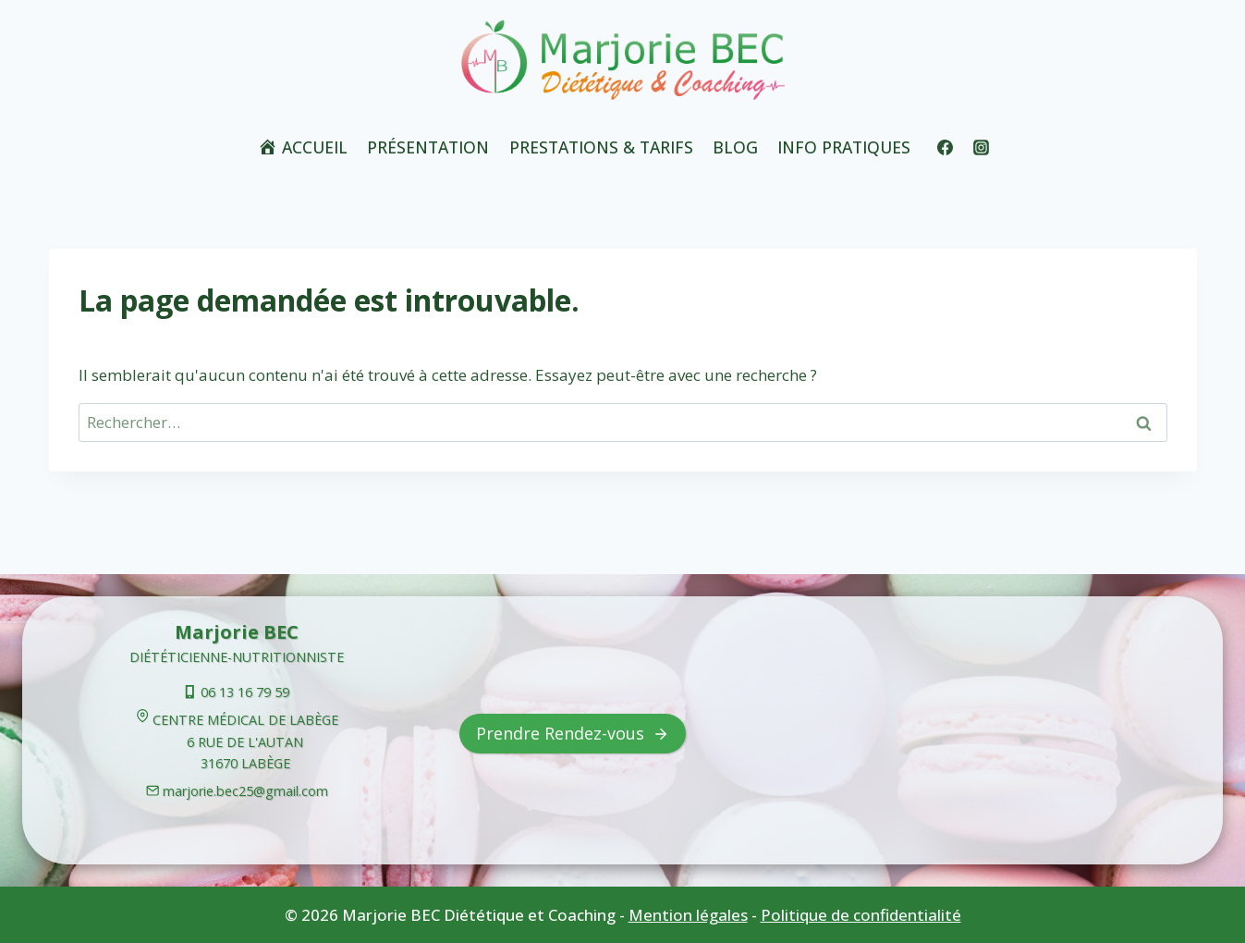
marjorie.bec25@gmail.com (245, 791)
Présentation (428, 147)
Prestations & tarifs (601, 147)
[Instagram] (980, 147)
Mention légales (688, 914)
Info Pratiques (843, 147)
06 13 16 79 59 (245, 692)
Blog (735, 147)
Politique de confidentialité (861, 914)
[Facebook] (944, 147)
